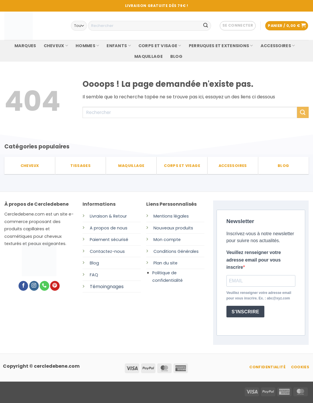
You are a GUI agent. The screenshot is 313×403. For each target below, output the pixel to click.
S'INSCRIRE (245, 311)
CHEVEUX (56, 46)
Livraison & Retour (108, 216)
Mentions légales (171, 216)
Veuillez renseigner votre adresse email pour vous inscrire (253, 260)
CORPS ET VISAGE (159, 46)
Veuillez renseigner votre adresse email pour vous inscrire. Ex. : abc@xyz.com (258, 295)
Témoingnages (107, 286)
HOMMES (87, 46)
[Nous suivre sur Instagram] (34, 286)
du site (169, 263)
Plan (157, 263)
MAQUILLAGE (148, 56)
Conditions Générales (176, 251)
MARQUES (25, 46)
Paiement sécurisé (109, 239)
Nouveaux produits (173, 228)
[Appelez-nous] (44, 286)
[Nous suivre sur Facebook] (23, 286)
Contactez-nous (107, 251)
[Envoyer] (206, 26)
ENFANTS (119, 46)
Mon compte (167, 239)
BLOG (176, 56)
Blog (94, 263)
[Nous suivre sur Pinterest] (55, 286)
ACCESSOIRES (278, 46)
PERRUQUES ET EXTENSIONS (221, 46)
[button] (238, 25)
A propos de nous (108, 228)
